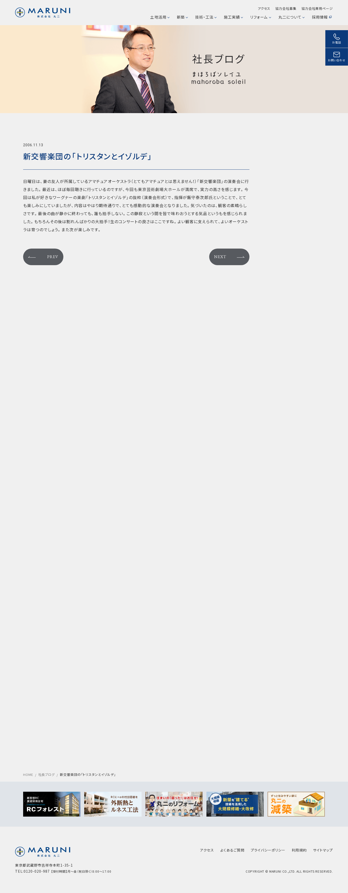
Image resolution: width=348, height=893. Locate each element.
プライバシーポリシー (268, 850)
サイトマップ (323, 850)
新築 (182, 17)
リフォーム (260, 17)
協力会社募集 (285, 8)
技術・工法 (205, 17)
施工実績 (233, 17)
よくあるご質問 (232, 850)
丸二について (291, 17)
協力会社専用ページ (317, 8)
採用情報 (322, 17)
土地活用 (159, 17)
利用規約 (299, 850)
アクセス (264, 8)
